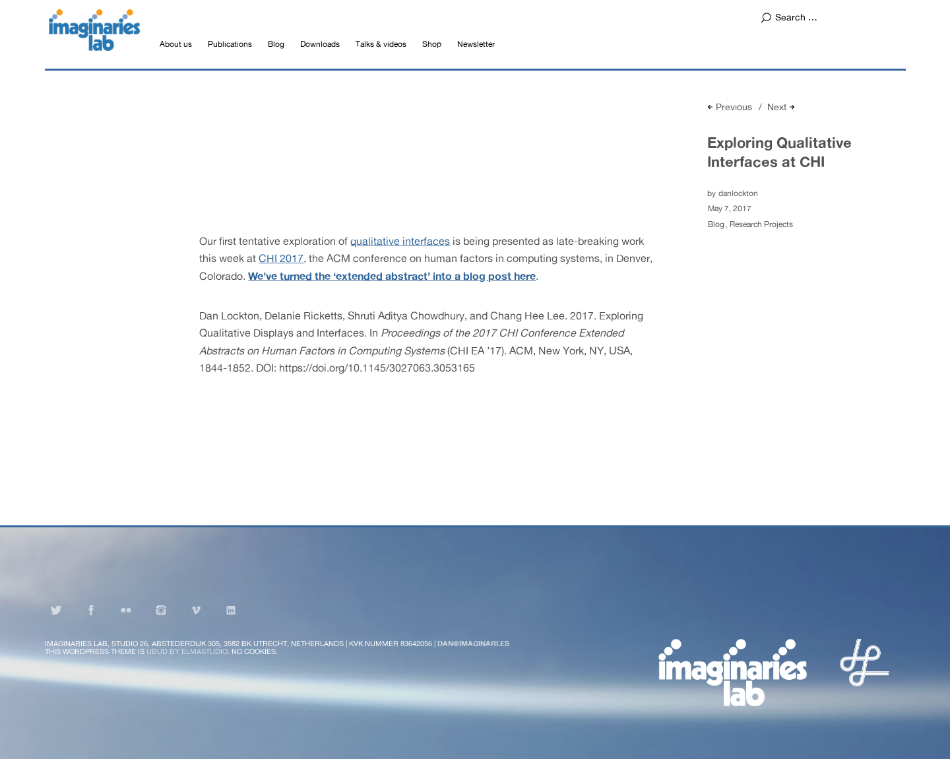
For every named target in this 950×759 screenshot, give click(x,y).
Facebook (91, 609)
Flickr (126, 609)
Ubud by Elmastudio (187, 651)
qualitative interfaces (400, 241)
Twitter (56, 609)
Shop (431, 44)
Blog (276, 44)
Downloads (320, 44)
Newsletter (476, 44)
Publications (230, 44)
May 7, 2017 (729, 208)
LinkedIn (230, 609)
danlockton (738, 193)
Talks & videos (381, 44)
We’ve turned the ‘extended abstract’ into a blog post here (392, 275)
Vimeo (195, 609)
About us (176, 44)
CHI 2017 (281, 258)
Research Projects (761, 224)
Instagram (160, 609)
